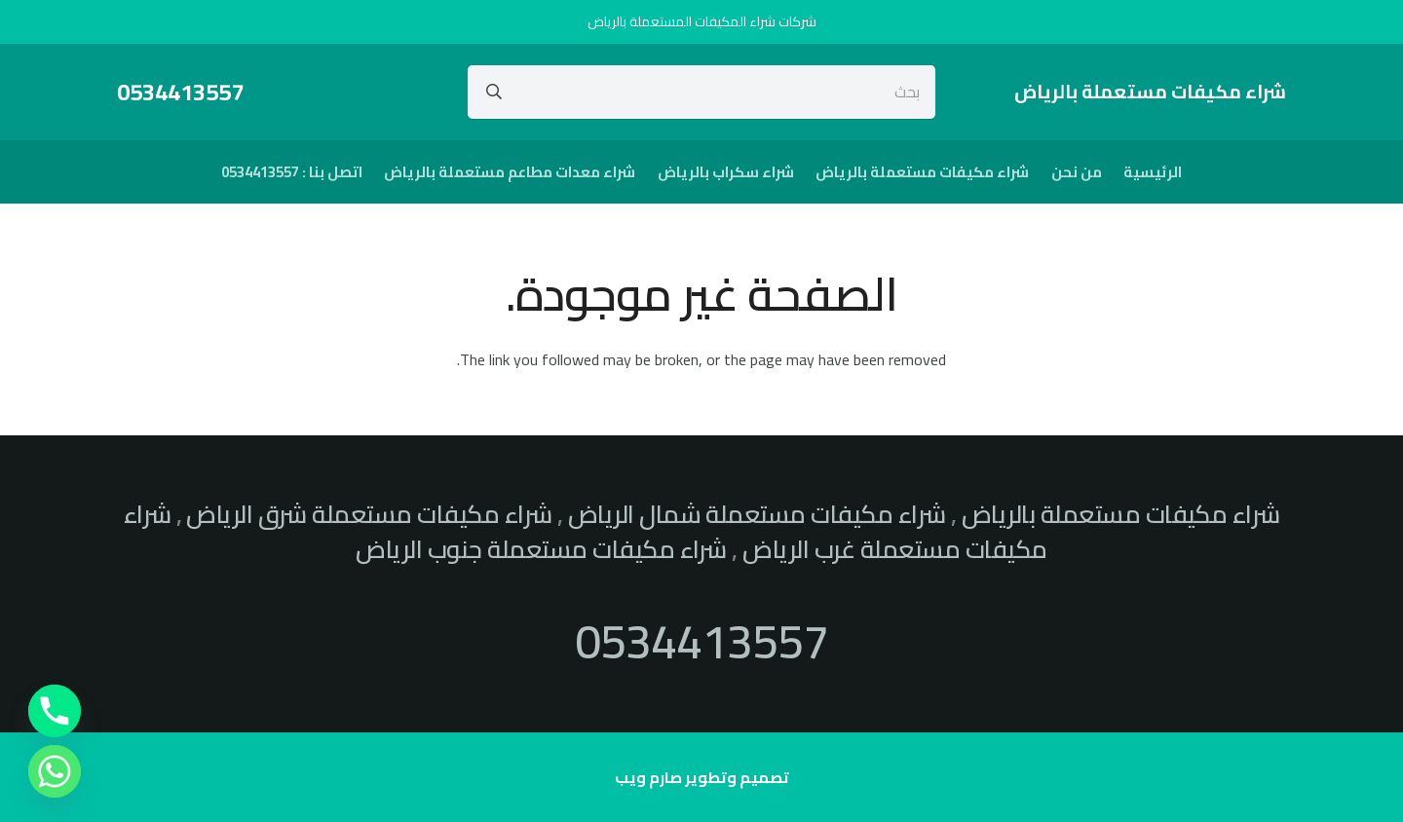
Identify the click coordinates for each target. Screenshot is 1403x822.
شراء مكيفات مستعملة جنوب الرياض (541, 549)
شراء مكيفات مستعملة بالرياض (1121, 514)
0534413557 (701, 641)
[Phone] (54, 711)
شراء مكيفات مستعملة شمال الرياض (757, 514)
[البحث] (494, 91)
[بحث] (702, 91)
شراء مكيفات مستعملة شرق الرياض (368, 514)
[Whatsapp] (54, 771)
